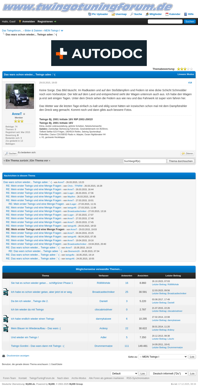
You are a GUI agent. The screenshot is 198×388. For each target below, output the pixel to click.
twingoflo (70, 255)
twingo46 (72, 207)
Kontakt (23, 378)
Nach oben (63, 378)
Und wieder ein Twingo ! (25, 337)
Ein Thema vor (39, 160)
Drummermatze (104, 345)
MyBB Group (76, 384)
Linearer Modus (186, 74)
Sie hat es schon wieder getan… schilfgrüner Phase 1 (42, 282)
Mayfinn (71, 196)
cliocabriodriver (103, 309)
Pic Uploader (100, 14)
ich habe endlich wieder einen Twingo (32, 318)
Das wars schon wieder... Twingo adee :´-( (27, 182)
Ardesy (103, 328)
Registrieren (45, 21)
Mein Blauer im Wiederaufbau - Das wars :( (36, 328)
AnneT (17, 114)
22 (126, 328)
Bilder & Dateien (33, 30)
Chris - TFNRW (75, 186)
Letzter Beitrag (159, 284)
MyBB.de (30, 384)
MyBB (51, 384)
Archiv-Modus (78, 378)
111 (127, 345)
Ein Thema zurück (17, 160)
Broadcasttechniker (77, 211)
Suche (138, 14)
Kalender (175, 14)
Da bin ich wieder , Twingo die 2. (29, 301)
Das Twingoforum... (12, 30)
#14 (190, 82)
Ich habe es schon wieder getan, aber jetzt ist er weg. (41, 291)
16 (126, 282)
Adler (104, 337)
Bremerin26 (74, 251)
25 (126, 291)
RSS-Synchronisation (138, 378)
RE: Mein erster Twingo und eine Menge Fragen (33, 185)
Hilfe (191, 14)
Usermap (121, 14)
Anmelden (28, 21)
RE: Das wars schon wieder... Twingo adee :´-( (32, 247)
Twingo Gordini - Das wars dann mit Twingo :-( (37, 345)
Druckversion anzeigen (18, 355)
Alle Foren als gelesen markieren (106, 378)
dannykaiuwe (103, 318)
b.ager (71, 193)
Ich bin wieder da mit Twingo (27, 309)
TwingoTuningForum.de (42, 378)
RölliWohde (103, 282)
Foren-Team (9, 378)
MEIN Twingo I (52, 30)
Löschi (171, 339)
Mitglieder (156, 14)
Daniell (104, 301)
